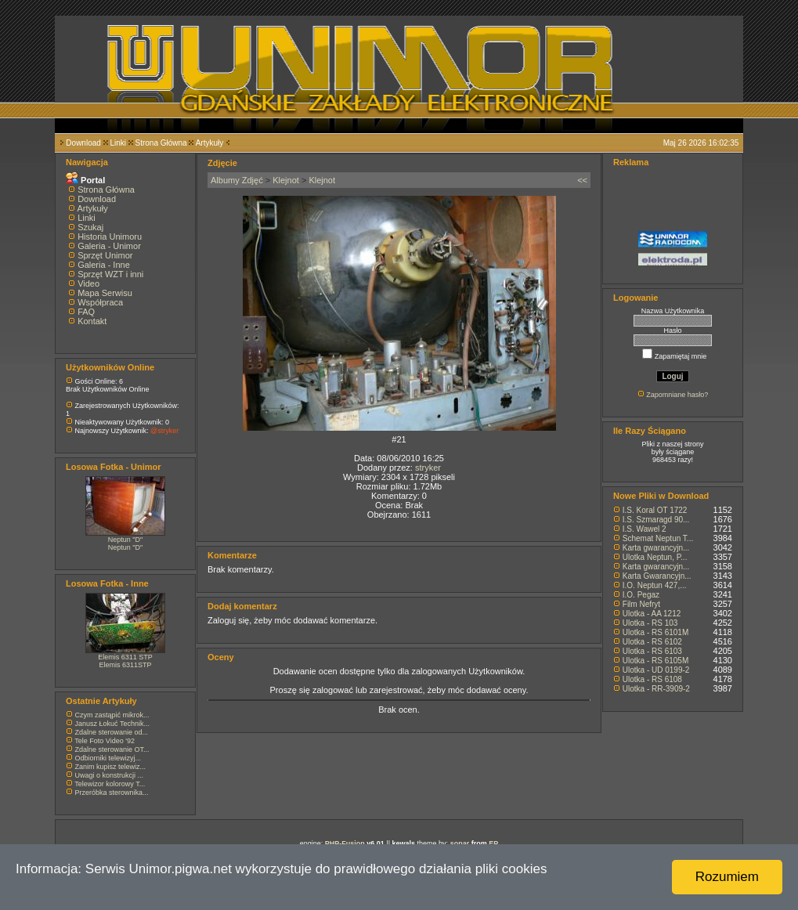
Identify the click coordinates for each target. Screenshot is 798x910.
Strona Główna (161, 143)
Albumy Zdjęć (237, 180)
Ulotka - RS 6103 (652, 651)
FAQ (86, 311)
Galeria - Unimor (109, 246)
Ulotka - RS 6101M (655, 632)
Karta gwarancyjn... (656, 547)
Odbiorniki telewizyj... (108, 758)
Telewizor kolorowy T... (109, 784)
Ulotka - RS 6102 (652, 641)
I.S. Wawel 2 (644, 529)
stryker (428, 467)
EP (493, 843)
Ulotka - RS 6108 (652, 679)
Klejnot (286, 180)
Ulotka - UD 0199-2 (656, 670)
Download (83, 143)
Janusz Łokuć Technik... (112, 724)
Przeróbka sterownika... (112, 792)
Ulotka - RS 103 (650, 623)
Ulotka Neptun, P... (655, 557)
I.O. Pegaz (641, 594)
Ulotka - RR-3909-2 (656, 688)
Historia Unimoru (110, 236)
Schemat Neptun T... (658, 538)
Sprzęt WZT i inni (110, 274)
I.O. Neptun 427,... (655, 585)
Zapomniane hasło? (677, 395)
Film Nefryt (641, 604)
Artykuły (210, 143)
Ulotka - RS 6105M (655, 660)
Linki (118, 143)
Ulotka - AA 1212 (652, 613)
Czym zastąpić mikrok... (112, 715)
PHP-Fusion (345, 843)
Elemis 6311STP (125, 665)
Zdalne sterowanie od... (112, 732)
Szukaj (90, 227)
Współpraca (100, 302)
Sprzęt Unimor (105, 255)
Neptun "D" (125, 539)
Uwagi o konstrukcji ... (109, 775)
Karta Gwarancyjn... (657, 576)
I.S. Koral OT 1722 (655, 510)
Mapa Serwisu (105, 293)
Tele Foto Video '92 (104, 741)
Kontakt (92, 321)
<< (582, 180)
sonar (460, 843)
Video (88, 283)
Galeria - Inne (104, 264)
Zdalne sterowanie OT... (112, 749)
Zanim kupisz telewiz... (110, 767)
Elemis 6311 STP (125, 657)
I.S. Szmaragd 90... (656, 519)
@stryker (164, 431)
